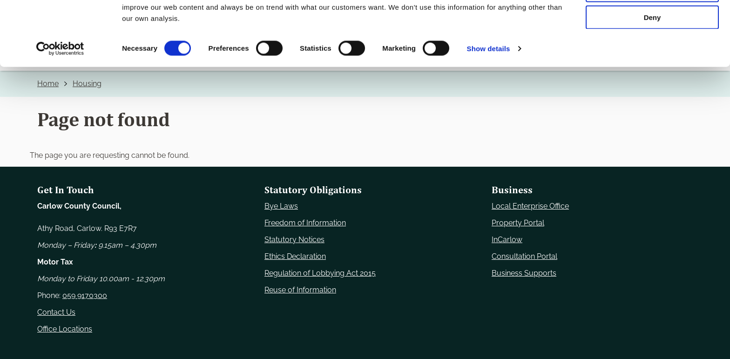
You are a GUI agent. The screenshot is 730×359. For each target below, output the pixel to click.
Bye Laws (281, 206)
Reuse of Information (300, 289)
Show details (488, 109)
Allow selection (652, 50)
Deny (652, 77)
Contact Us (56, 312)
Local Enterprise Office (530, 206)
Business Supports (524, 273)
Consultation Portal (524, 256)
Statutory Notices (294, 239)
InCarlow (507, 239)
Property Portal (518, 222)
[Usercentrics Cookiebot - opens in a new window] (60, 109)
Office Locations (64, 329)
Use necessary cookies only (652, 23)
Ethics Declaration (295, 256)
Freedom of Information (305, 222)
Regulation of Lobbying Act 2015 (320, 273)
